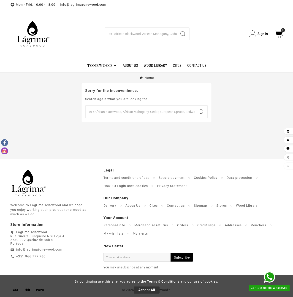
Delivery (109, 205)
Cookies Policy (205, 177)
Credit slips (206, 225)
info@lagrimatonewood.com (39, 249)
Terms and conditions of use (126, 177)
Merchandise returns (151, 225)
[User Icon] (258, 33)
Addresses (233, 225)
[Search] (141, 34)
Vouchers (258, 225)
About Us (132, 205)
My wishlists (113, 233)
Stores (221, 205)
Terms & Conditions (163, 281)
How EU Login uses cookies (125, 186)
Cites (153, 205)
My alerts (140, 233)
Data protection (239, 177)
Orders (182, 225)
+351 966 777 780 (31, 256)
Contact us (176, 205)
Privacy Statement (172, 186)
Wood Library (247, 205)
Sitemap (200, 205)
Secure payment (172, 177)
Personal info (114, 225)
